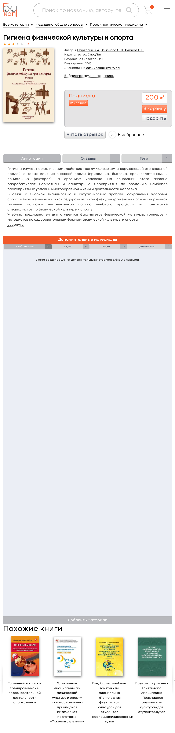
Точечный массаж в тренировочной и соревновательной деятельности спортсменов (24, 693)
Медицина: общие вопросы (59, 24)
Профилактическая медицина (116, 24)
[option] (24, 671)
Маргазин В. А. (88, 50)
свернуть (15, 224)
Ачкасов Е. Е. (134, 50)
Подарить (154, 118)
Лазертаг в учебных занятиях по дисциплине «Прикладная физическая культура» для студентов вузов (151, 698)
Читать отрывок (85, 135)
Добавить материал (87, 620)
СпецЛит (94, 54)
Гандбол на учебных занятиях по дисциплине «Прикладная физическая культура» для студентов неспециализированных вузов (113, 702)
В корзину (154, 109)
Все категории (16, 24)
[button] (167, 10)
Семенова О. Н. (112, 50)
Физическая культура (102, 68)
